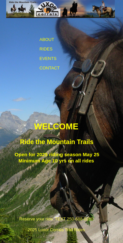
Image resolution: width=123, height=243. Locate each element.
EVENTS (47, 58)
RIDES (46, 49)
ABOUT (46, 39)
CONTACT (49, 67)
